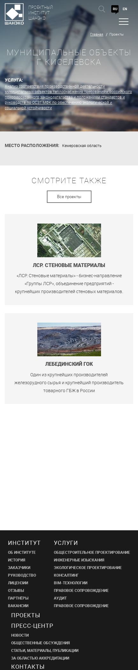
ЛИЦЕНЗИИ (18, 583)
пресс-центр (32, 625)
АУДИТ (60, 598)
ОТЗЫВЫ (16, 590)
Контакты (28, 666)
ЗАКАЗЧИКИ (19, 567)
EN (125, 8)
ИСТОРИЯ (16, 560)
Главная (96, 34)
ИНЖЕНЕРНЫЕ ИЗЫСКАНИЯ (79, 560)
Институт (24, 543)
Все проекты (69, 196)
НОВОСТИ (20, 635)
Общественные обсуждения (40, 643)
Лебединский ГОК (69, 364)
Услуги (66, 543)
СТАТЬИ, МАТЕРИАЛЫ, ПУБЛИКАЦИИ (44, 650)
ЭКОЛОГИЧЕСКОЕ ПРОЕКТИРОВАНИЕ (88, 567)
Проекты (116, 34)
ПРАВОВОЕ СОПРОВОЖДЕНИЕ (81, 590)
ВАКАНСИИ (18, 605)
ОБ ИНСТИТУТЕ (22, 552)
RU (115, 8)
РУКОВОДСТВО (22, 575)
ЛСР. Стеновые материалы (69, 265)
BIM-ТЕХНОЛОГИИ (70, 583)
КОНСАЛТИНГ (66, 575)
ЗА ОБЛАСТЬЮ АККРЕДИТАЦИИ (40, 658)
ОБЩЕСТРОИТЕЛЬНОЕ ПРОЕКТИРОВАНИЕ (92, 552)
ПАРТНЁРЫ (18, 598)
